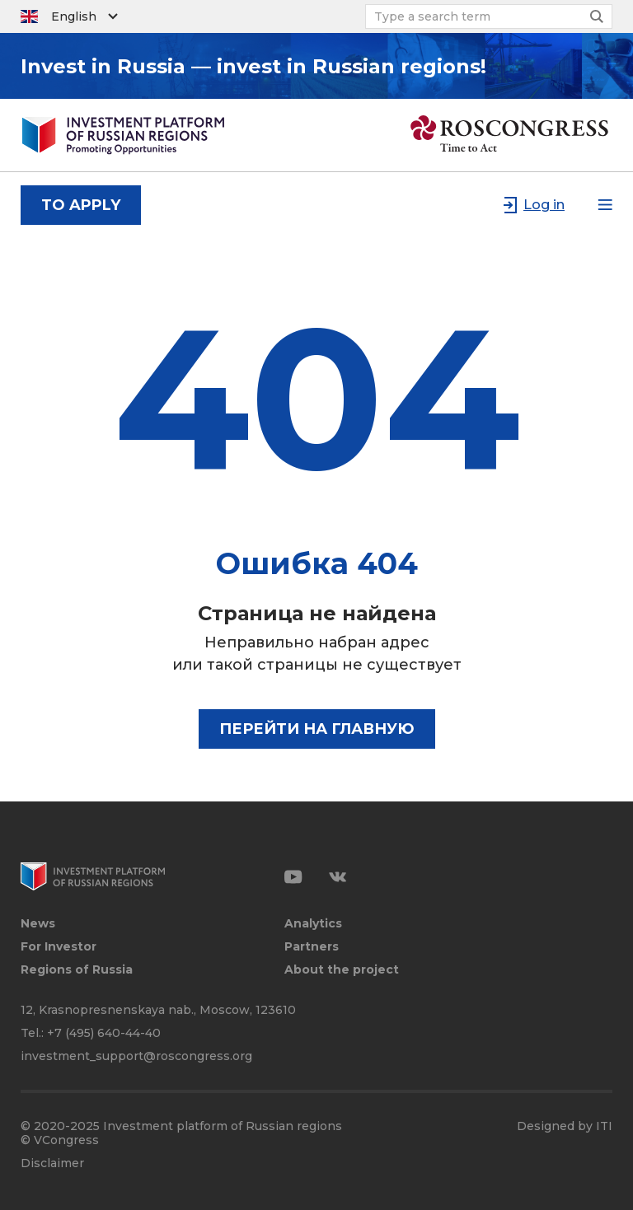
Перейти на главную (317, 729)
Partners (311, 947)
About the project (341, 970)
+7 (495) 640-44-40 (104, 1032)
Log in (544, 205)
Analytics (313, 924)
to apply (80, 205)
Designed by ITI (564, 1126)
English (73, 16)
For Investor (58, 947)
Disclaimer (52, 1163)
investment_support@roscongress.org (136, 1056)
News (38, 924)
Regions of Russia (77, 970)
